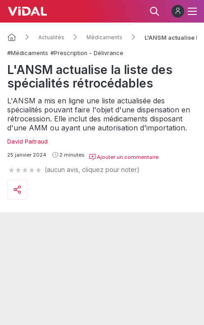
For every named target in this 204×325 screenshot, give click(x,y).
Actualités (51, 37)
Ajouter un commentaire (124, 157)
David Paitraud (27, 141)
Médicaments (104, 37)
